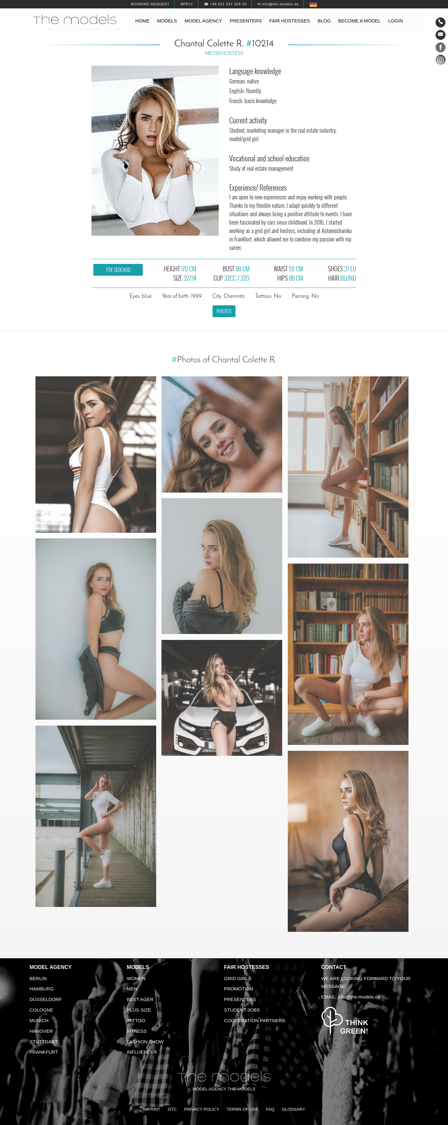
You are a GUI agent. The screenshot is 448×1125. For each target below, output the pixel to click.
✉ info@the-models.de (278, 4)
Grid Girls (237, 978)
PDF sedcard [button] (118, 270)
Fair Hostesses (246, 967)
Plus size (139, 1010)
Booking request (150, 4)
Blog (324, 20)
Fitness (137, 1031)
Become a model (359, 20)
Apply (186, 4)
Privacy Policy (201, 1109)
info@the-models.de (359, 996)
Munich (39, 1020)
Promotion (238, 988)
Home (142, 20)
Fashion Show (145, 1041)
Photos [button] (224, 311)
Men (132, 988)
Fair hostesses (289, 20)
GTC (172, 1109)
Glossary (293, 1109)
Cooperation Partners (254, 1020)
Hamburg (42, 988)
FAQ (270, 1109)
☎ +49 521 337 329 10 (225, 4)
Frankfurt (44, 1052)
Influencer (142, 1052)
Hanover (41, 1031)
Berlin (38, 978)
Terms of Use (242, 1109)
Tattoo (136, 1020)
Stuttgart (44, 1041)
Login (395, 20)
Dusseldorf (46, 999)
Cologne (41, 1010)
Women (136, 978)
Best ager (140, 999)
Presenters (246, 20)
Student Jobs (242, 1010)
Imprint (151, 1109)
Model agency (203, 20)
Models (167, 20)
